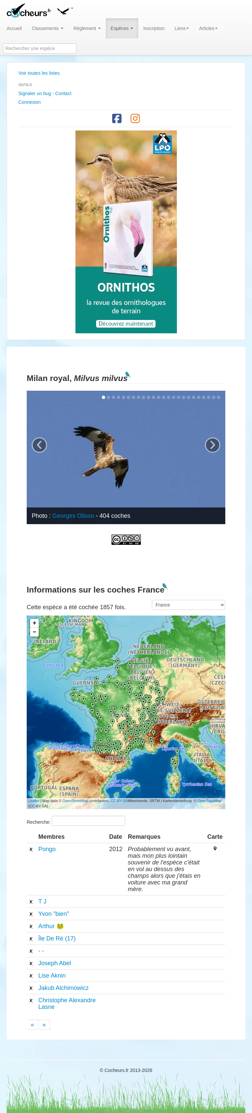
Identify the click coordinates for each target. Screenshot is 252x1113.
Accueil (14, 28)
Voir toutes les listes (39, 73)
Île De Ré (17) (57, 938)
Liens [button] (182, 28)
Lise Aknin (52, 975)
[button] (65, 10)
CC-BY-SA (119, 801)
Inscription (154, 28)
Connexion (29, 102)
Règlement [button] (87, 28)
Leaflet (33, 801)
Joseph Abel (54, 963)
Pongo (47, 849)
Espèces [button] (122, 28)
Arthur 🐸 (51, 926)
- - (41, 951)
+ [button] (34, 623)
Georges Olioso (73, 515)
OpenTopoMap (209, 801)
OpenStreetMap (75, 801)
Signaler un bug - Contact (44, 93)
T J (42, 901)
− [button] (34, 632)
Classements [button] (47, 28)
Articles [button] (208, 28)
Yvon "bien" (53, 913)
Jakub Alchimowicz (63, 988)
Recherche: (76, 821)
